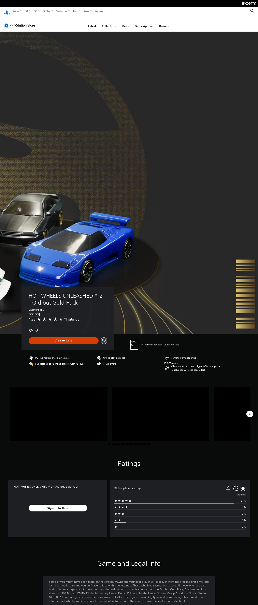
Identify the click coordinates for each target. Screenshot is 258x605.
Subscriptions (144, 22)
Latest (92, 22)
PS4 (35, 10)
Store (86, 10)
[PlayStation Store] (20, 21)
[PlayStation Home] (7, 11)
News (76, 10)
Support (98, 10)
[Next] (249, 410)
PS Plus (46, 10)
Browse (164, 22)
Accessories (61, 10)
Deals (126, 22)
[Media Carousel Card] (59, 410)
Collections (109, 22)
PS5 (26, 10)
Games (15, 10)
